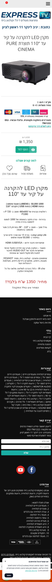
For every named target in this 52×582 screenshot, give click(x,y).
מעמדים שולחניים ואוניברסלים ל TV (20, 407)
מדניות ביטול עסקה (42, 322)
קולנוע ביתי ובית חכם (27, 398)
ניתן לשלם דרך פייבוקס (39, 126)
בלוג (49, 351)
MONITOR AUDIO (42, 386)
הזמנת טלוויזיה (44, 344)
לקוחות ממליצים (43, 347)
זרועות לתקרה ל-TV (25, 383)
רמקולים (11, 383)
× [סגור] (5, 561)
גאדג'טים (26, 404)
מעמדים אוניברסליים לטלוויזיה (27, 380)
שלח (26, 452)
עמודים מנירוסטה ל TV (30, 377)
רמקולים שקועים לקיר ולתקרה (17, 386)
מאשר (9, 575)
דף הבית (47, 337)
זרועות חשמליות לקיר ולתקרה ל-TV (31, 391)
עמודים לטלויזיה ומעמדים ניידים (37, 374)
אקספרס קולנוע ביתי (42, 340)
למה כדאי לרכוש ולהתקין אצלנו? (37, 319)
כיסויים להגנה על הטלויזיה (37, 410)
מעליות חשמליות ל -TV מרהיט (29, 401)
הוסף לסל (23, 149)
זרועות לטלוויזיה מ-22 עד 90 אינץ (34, 389)
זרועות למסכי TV (35, 395)
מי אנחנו (47, 315)
